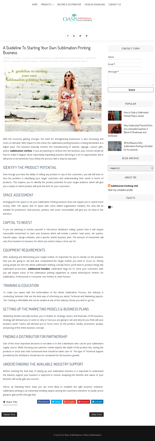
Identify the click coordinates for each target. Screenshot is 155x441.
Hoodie (26, 58)
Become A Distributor (69, 4)
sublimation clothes (21, 150)
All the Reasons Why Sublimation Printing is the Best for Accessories (138, 146)
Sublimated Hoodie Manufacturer (68, 58)
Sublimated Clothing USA (124, 185)
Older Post (96, 414)
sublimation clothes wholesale (25, 61)
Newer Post (9, 414)
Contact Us (115, 4)
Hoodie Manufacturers (41, 58)
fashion (18, 58)
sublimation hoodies (49, 61)
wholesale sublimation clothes (74, 61)
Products (46, 4)
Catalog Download (95, 4)
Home (35, 4)
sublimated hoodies (39, 268)
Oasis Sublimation (73, 435)
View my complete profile (120, 190)
